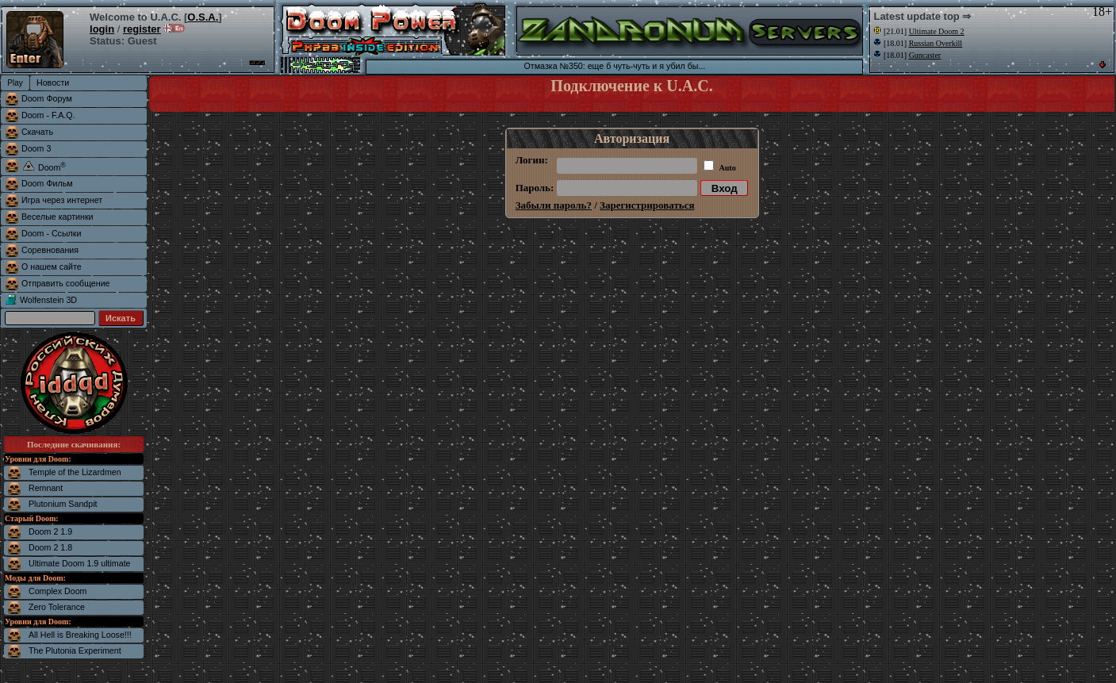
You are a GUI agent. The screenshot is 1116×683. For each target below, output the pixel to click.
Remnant (46, 488)
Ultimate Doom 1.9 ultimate (80, 563)
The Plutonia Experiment (75, 650)
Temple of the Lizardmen (75, 472)
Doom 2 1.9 (50, 531)
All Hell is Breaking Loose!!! (80, 634)
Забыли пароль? (554, 205)
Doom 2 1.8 (50, 547)
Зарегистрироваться (647, 205)
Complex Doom (57, 591)
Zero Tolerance (57, 607)
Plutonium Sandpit (63, 503)
